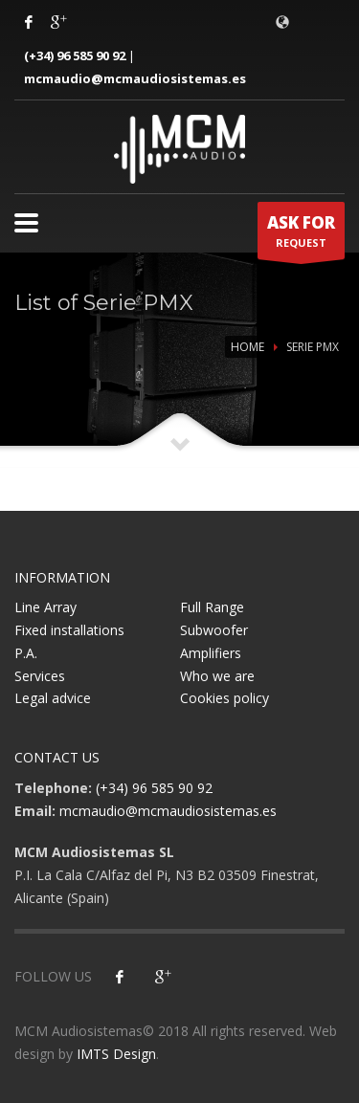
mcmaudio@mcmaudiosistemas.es (135, 78)
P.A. (25, 653)
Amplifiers (210, 653)
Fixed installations (69, 630)
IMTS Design (116, 1054)
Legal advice (52, 698)
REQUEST (301, 235)
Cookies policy (224, 698)
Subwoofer (214, 630)
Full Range (212, 607)
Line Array (45, 607)
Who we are (217, 676)
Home (247, 347)
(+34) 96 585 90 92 (74, 55)
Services (39, 676)
